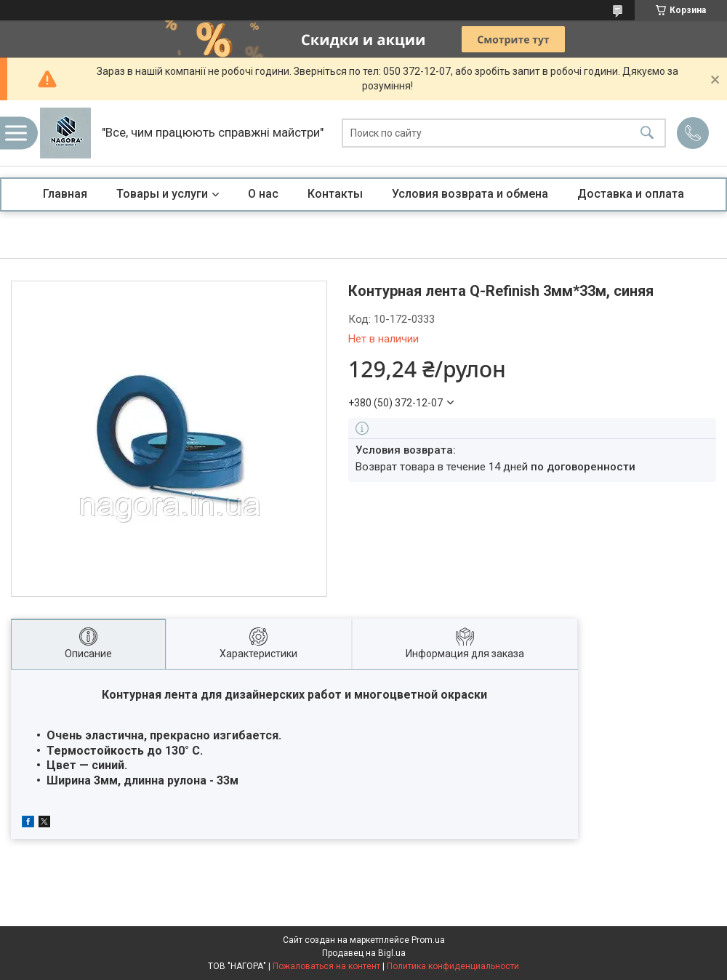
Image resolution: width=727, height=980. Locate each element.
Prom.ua (428, 940)
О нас (263, 194)
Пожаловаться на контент (326, 966)
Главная (65, 194)
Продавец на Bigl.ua (364, 953)
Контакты (335, 194)
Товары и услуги (162, 194)
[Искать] (647, 133)
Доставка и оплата (630, 194)
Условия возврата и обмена (470, 194)
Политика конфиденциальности (453, 966)
